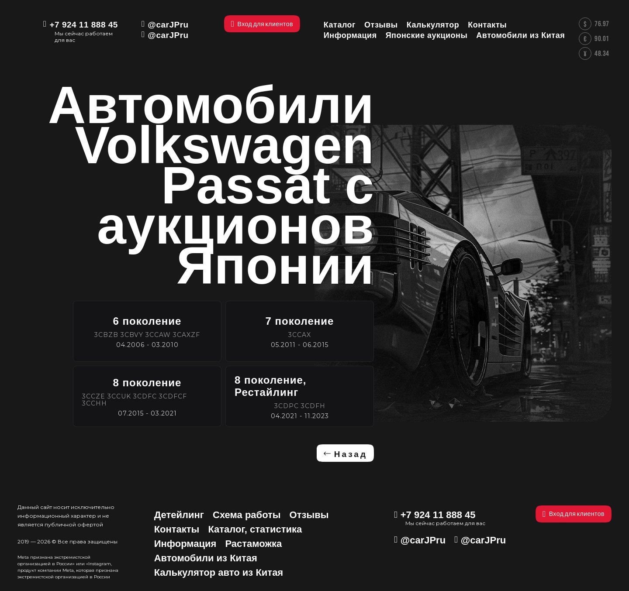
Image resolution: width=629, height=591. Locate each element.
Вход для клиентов (574, 514)
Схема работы (247, 514)
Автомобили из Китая (205, 558)
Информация (185, 543)
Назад (350, 454)
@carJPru (168, 24)
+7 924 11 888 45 (83, 24)
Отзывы (309, 514)
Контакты (177, 529)
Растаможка (253, 543)
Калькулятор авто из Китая (218, 572)
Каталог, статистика (255, 529)
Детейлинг (179, 514)
